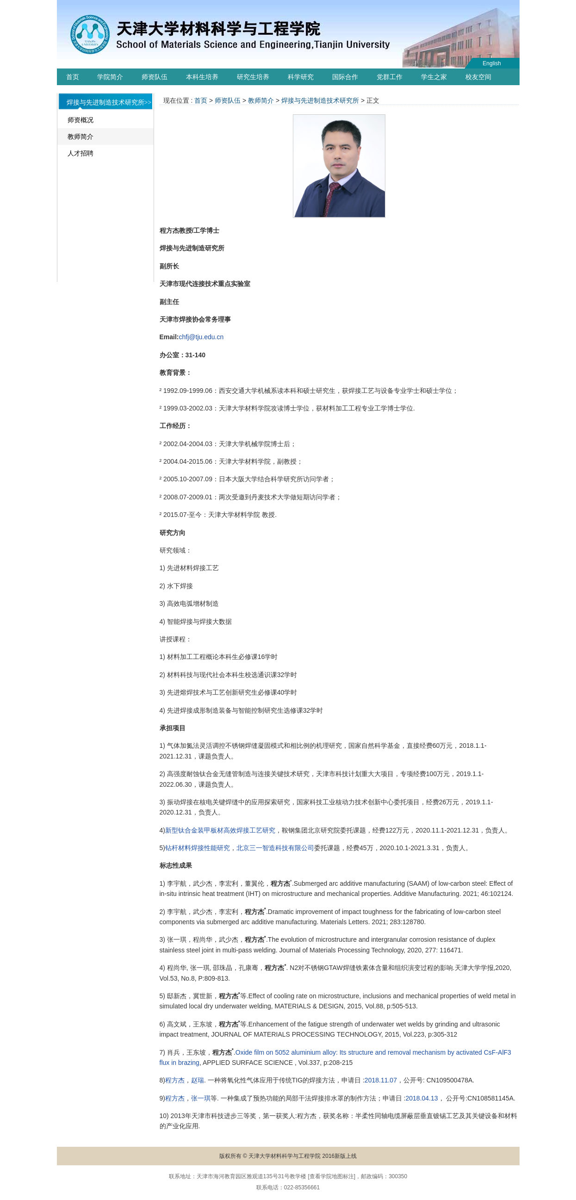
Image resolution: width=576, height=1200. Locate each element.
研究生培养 (253, 77)
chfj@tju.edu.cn (201, 337)
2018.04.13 (422, 1098)
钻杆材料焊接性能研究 (197, 848)
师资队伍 (154, 77)
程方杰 (175, 1080)
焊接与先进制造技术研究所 (320, 100)
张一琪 (201, 1098)
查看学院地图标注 (332, 1176)
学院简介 (110, 77)
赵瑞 (197, 1080)
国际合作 (345, 77)
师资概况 (80, 120)
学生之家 (434, 77)
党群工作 (390, 77)
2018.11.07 (381, 1080)
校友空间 (478, 77)
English (492, 63)
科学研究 (301, 77)
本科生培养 (202, 77)
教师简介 (80, 136)
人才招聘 (80, 153)
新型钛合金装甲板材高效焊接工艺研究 (220, 830)
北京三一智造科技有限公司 (275, 848)
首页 (72, 77)
